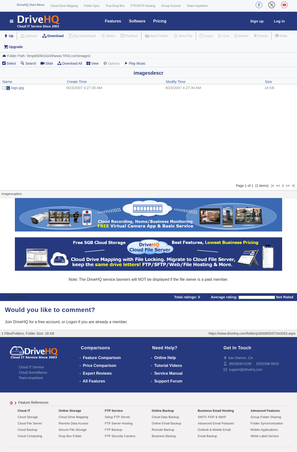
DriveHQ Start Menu (30, 5)
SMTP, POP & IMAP (212, 417)
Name (7, 82)
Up (11, 36)
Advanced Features (265, 410)
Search (28, 63)
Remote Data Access (73, 423)
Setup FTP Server (117, 417)
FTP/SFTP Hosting (143, 6)
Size (268, 82)
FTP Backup (113, 430)
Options (111, 63)
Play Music (135, 63)
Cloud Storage (28, 417)
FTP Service (114, 410)
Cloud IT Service (31, 367)
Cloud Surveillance (33, 372)
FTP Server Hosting (119, 423)
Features (113, 21)
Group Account (171, 6)
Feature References (33, 402)
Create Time (77, 82)
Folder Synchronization (267, 423)
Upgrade (16, 47)
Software (137, 21)
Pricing (159, 21)
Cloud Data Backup (165, 417)
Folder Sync (91, 6)
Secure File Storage (73, 430)
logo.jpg (17, 88)
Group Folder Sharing (266, 417)
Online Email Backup (166, 423)
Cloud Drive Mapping (64, 6)
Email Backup (207, 436)
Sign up (257, 21)
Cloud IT (24, 410)
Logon (71, 322)
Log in (279, 21)
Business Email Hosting (216, 410)
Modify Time (176, 82)
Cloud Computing (30, 436)
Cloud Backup (27, 430)
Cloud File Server (30, 423)
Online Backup (163, 410)
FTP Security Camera (120, 436)
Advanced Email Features (216, 423)
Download (55, 36)
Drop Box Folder (70, 436)
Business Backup (164, 436)
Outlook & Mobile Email (214, 430)
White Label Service (265, 436)
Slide (46, 63)
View (92, 63)
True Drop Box (115, 6)
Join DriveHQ (17, 322)
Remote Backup (163, 430)
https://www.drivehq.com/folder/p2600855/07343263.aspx (252, 333)
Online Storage (70, 410)
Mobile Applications (264, 430)
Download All (69, 63)
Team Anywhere (197, 6)
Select (11, 63)
